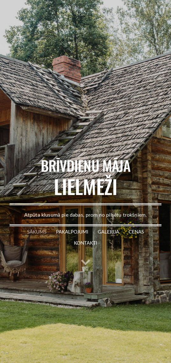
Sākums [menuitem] (36, 231)
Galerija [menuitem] (108, 231)
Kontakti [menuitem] (85, 243)
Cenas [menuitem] (136, 231)
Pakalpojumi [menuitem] (72, 231)
